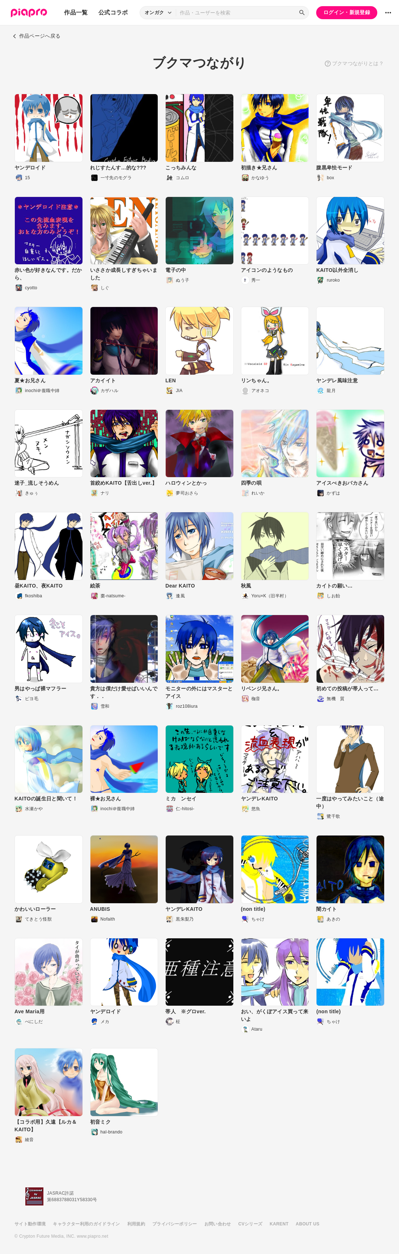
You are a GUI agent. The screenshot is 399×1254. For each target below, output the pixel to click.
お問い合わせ (217, 1223)
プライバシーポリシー (174, 1223)
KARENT (279, 1223)
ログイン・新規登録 (346, 12)
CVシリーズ (250, 1223)
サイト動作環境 (30, 1223)
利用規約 (136, 1223)
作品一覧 (76, 12)
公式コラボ (113, 12)
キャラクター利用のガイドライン (86, 1223)
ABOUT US (307, 1223)
